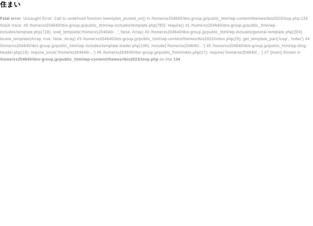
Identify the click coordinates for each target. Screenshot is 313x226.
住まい (10, 4)
